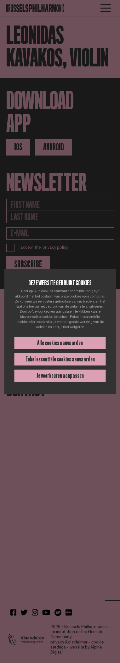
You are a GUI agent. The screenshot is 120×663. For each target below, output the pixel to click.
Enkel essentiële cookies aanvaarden (60, 359)
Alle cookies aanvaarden (60, 343)
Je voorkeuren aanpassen (60, 375)
